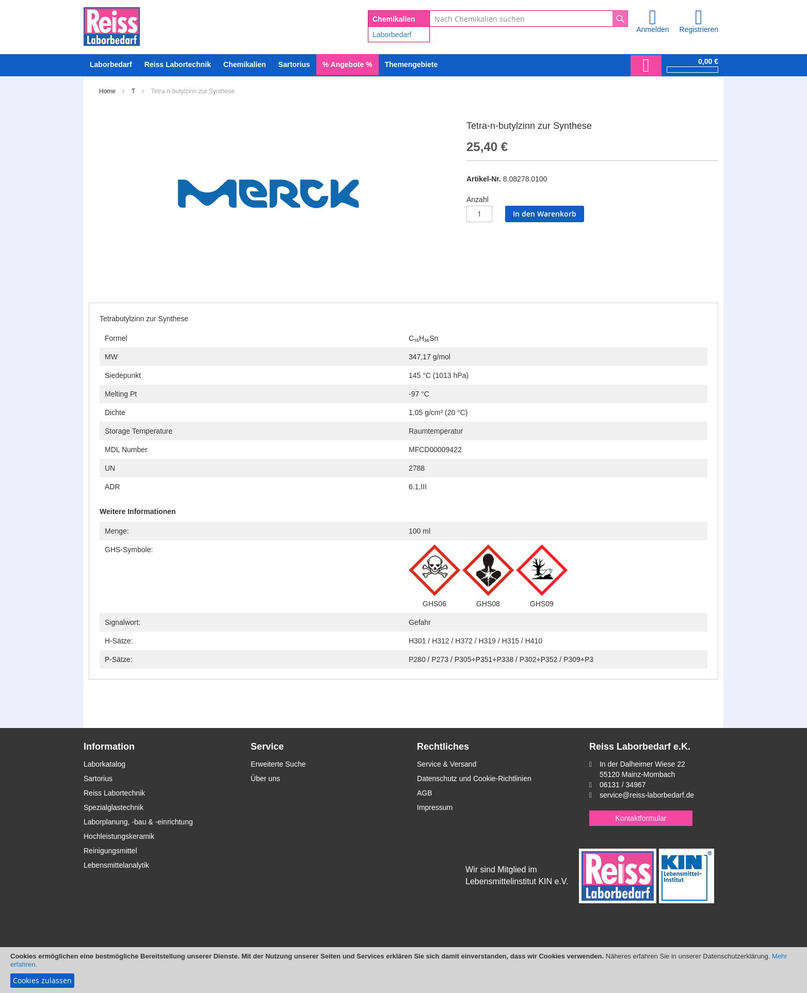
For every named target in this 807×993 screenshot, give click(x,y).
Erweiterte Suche (278, 764)
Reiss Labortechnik (114, 793)
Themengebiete (411, 64)
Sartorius (98, 778)
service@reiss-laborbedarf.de (647, 795)
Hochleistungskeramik (119, 836)
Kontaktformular (641, 818)
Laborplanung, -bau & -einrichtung (138, 822)
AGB (424, 793)
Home (107, 91)
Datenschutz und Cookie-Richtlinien (474, 778)
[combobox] (528, 18)
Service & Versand (446, 764)
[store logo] (112, 25)
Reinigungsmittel (110, 851)
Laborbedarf (392, 34)
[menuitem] (111, 64)
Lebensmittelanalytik (116, 865)
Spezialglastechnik (113, 807)
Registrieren (699, 29)
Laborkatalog (104, 764)
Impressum (435, 807)
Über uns (265, 778)
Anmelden (652, 29)
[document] (403, 970)
